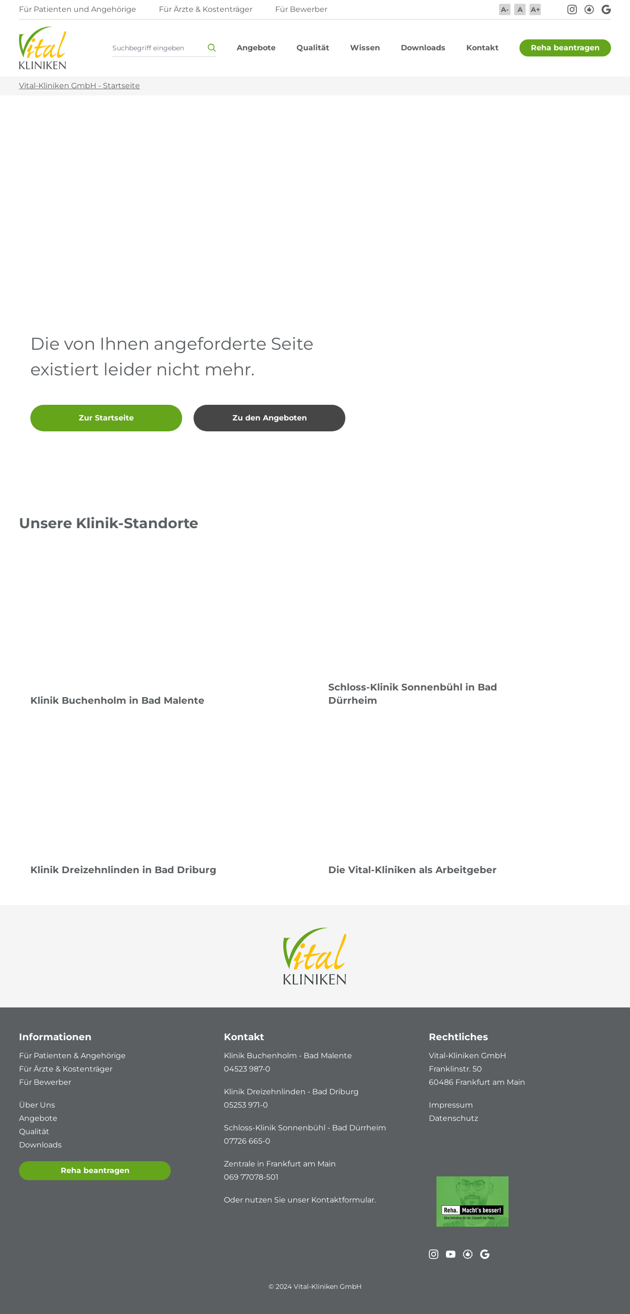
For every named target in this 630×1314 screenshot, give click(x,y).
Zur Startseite (106, 417)
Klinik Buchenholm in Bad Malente (117, 700)
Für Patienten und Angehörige (77, 9)
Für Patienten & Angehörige (72, 1055)
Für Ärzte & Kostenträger (205, 9)
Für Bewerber (301, 9)
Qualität (34, 1131)
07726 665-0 (247, 1141)
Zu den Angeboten (269, 417)
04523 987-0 (247, 1068)
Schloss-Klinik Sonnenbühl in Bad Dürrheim (412, 693)
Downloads (40, 1144)
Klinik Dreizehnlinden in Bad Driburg (123, 870)
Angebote (38, 1118)
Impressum (451, 1104)
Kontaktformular (342, 1199)
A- (505, 9)
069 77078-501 (251, 1177)
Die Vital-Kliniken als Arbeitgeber (412, 870)
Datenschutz (453, 1118)
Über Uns (37, 1104)
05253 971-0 (246, 1104)
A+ (535, 9)
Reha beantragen (95, 1170)
